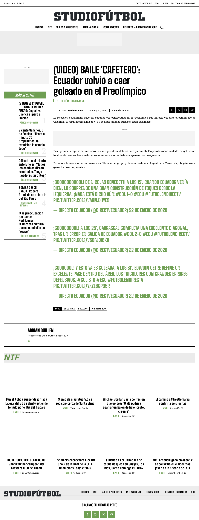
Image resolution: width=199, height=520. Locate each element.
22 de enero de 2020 (148, 210)
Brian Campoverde (30, 412)
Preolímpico (99, 309)
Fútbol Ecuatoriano (29, 122)
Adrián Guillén (75, 110)
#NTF (17, 412)
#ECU (139, 194)
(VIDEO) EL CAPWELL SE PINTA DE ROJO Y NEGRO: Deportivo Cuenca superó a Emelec (31, 110)
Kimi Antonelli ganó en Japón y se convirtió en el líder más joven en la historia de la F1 (173, 464)
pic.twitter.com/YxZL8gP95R (81, 286)
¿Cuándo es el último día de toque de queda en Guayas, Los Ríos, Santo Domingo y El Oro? (124, 464)
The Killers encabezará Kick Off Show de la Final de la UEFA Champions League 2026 (75, 464)
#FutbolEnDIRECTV (163, 194)
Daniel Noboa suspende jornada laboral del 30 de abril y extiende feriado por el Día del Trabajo (26, 403)
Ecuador (83, 309)
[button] (161, 27)
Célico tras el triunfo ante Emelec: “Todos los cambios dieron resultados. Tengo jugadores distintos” (32, 168)
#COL (121, 194)
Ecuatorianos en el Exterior (28, 204)
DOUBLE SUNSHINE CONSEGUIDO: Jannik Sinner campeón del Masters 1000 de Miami (26, 464)
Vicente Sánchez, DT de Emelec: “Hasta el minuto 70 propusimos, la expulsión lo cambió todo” (32, 139)
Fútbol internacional (30, 236)
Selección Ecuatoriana (71, 100)
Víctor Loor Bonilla (79, 408)
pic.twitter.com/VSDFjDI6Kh (81, 240)
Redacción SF (128, 416)
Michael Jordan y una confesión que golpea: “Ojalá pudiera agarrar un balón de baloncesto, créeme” (124, 405)
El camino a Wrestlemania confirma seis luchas (173, 401)
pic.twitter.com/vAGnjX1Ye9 (81, 200)
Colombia (69, 309)
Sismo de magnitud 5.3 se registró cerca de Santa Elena (75, 401)
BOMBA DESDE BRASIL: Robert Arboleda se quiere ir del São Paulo (32, 193)
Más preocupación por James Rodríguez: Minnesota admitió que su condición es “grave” (32, 222)
